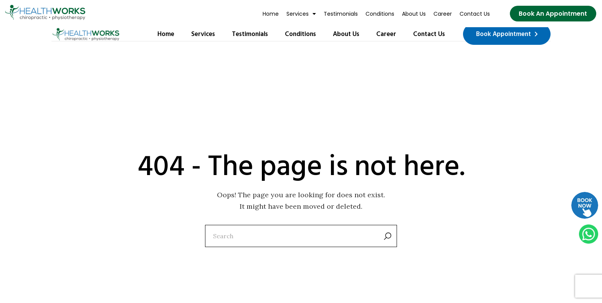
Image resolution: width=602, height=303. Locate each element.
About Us (414, 14)
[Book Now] (552, 13)
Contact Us (475, 14)
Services (301, 14)
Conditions (380, 14)
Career (442, 14)
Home (271, 14)
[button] (301, 13)
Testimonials (341, 14)
